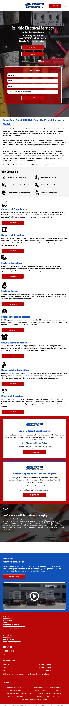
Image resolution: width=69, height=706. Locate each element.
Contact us (37, 165)
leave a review (16, 527)
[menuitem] (16, 687)
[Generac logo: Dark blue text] (34, 548)
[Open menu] (65, 5)
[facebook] (4, 654)
